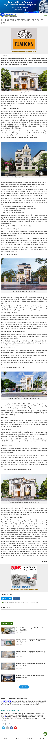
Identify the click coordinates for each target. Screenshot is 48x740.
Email (31, 738)
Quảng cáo (17, 724)
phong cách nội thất (25, 602)
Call (6, 738)
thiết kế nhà (34, 602)
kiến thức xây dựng (14, 602)
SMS (19, 738)
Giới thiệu (4, 724)
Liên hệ (10, 724)
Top (43, 738)
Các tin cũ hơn (7, 624)
